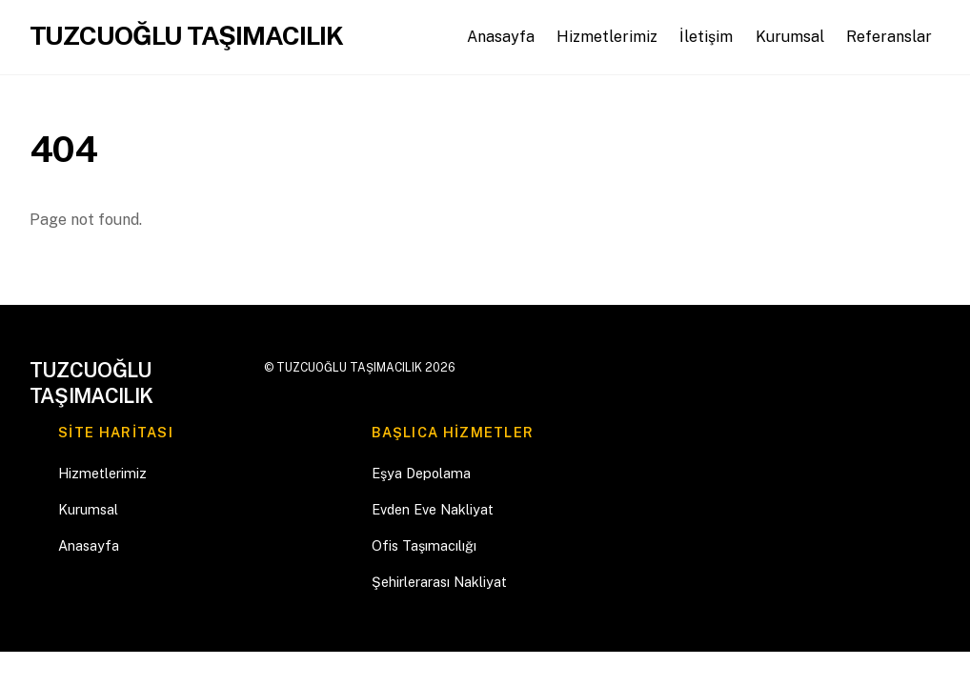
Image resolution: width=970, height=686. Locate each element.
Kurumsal (790, 37)
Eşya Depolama (421, 473)
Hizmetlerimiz (606, 37)
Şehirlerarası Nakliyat (439, 582)
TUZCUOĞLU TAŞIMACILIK (349, 367)
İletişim (706, 37)
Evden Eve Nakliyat (433, 509)
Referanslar (889, 37)
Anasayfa (501, 37)
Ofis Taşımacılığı (424, 545)
